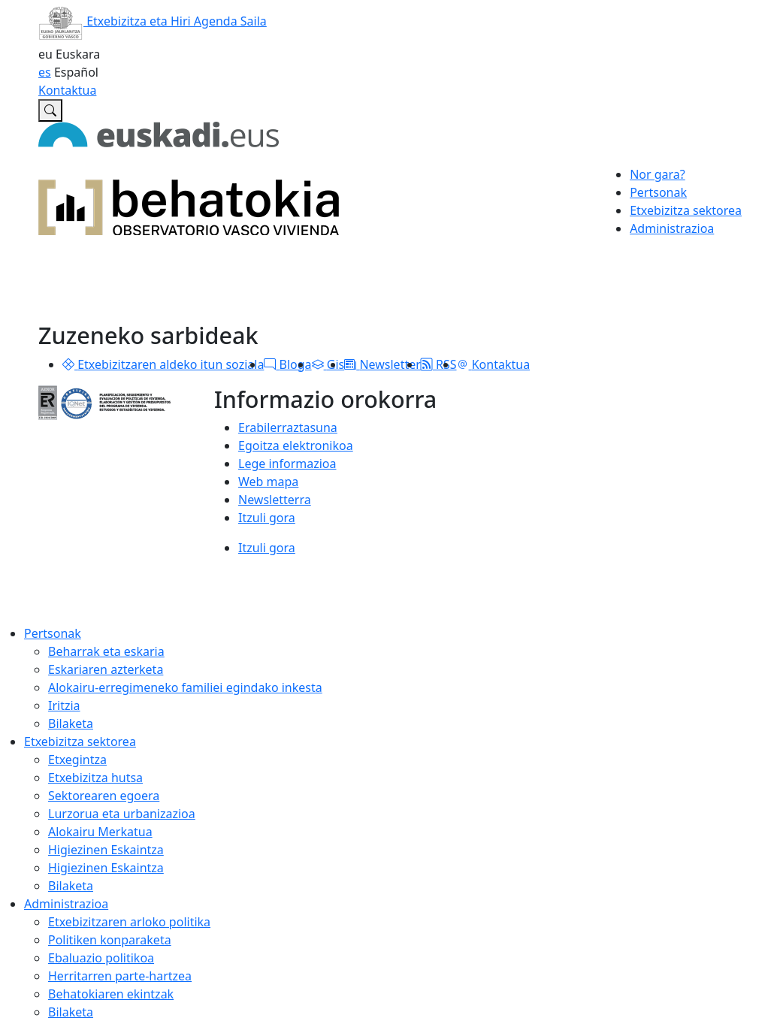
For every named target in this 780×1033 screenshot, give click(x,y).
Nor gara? (657, 174)
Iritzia (64, 705)
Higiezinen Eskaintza (106, 849)
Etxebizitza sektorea (80, 741)
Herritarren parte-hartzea (120, 976)
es (44, 72)
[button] (68, 364)
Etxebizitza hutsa (95, 777)
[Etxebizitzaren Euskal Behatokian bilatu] (50, 110)
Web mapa (268, 481)
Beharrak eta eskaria (106, 651)
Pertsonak (52, 633)
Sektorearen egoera (103, 795)
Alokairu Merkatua (100, 831)
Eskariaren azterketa (105, 669)
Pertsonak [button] (658, 192)
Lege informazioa (287, 463)
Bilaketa (70, 723)
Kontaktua (67, 90)
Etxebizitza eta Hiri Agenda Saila (152, 21)
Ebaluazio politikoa (101, 958)
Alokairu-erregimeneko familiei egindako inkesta (185, 687)
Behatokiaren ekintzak (111, 994)
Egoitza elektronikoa (295, 445)
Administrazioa (66, 904)
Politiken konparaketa (109, 940)
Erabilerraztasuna (287, 427)
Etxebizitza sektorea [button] (686, 210)
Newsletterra (274, 499)
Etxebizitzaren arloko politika (129, 922)
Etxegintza (77, 759)
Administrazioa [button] (672, 228)
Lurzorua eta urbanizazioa (121, 813)
